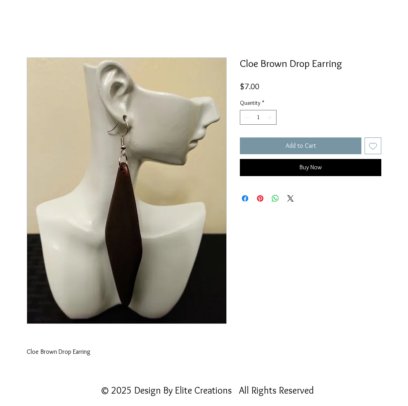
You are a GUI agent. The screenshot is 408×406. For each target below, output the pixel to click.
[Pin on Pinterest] (260, 198)
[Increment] (270, 117)
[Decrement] (246, 117)
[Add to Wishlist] (373, 145)
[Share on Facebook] (245, 198)
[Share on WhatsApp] (275, 198)
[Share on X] (290, 198)
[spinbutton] (258, 117)
